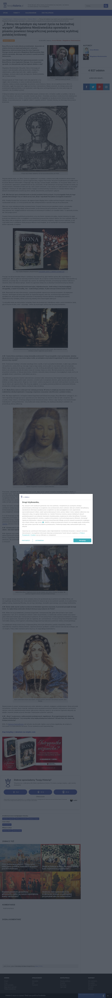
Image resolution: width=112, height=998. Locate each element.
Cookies (33, 535)
